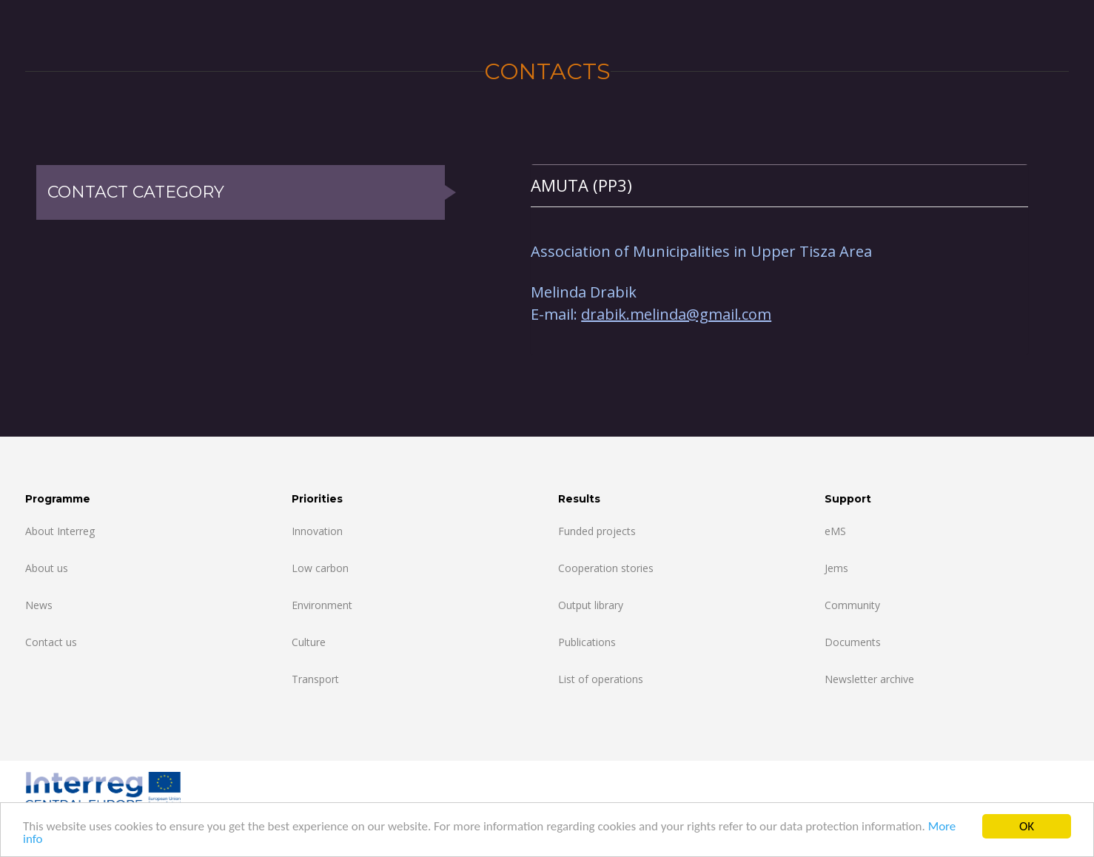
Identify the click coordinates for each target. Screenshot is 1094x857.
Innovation (317, 531)
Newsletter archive (869, 679)
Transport (315, 679)
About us (46, 568)
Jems (836, 568)
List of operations (600, 679)
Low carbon (320, 568)
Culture (309, 642)
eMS (835, 531)
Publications (587, 642)
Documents (853, 642)
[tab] (779, 185)
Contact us (51, 642)
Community (852, 605)
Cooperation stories (606, 568)
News (39, 605)
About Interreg (60, 531)
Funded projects (597, 531)
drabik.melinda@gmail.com (676, 314)
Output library (590, 605)
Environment (322, 605)
